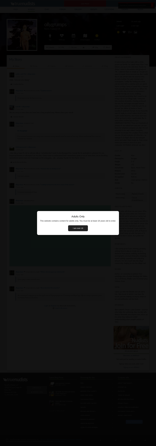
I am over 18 (78, 228)
